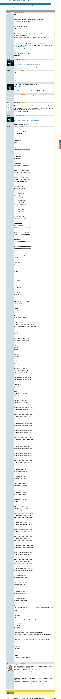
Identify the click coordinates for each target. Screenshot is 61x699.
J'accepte (56, 698)
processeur (31, 45)
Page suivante (13, 689)
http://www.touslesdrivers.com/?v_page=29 (34, 109)
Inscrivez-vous (45, 2)
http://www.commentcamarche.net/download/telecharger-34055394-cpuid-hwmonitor (26, 120)
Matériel (19, 5)
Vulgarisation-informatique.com (18, 1)
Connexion (50, 2)
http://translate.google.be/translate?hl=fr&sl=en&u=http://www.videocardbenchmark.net (27, 64)
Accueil (17, 5)
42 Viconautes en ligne (9, 5)
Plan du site (40, 2)
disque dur (35, 669)
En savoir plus (51, 698)
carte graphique (22, 46)
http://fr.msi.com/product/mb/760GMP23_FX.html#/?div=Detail (23, 88)
